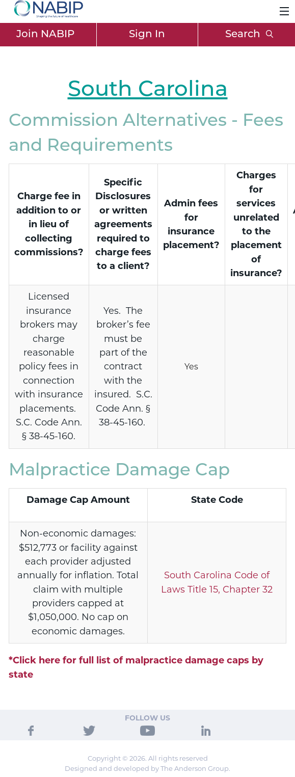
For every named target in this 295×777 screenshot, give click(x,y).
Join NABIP (45, 35)
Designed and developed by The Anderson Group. (147, 768)
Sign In (147, 35)
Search (249, 35)
